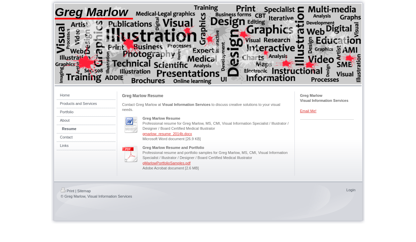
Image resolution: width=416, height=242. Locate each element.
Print (68, 191)
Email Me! (308, 111)
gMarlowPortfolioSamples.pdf (167, 163)
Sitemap (84, 191)
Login (351, 190)
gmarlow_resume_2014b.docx (167, 134)
